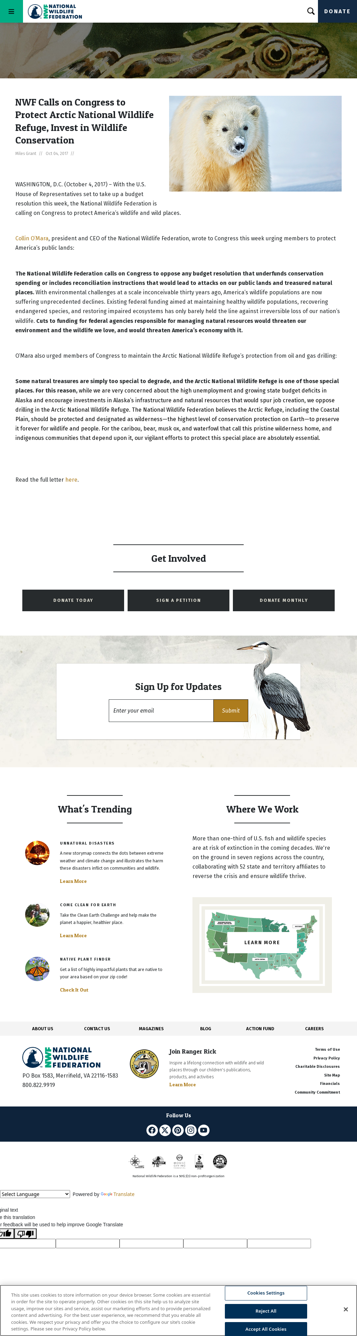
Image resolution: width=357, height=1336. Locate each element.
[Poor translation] (25, 1233)
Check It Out (74, 990)
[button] (230, 710)
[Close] (346, 1309)
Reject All (266, 1311)
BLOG (205, 1028)
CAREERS (314, 1028)
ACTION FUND (260, 1028)
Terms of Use (327, 1049)
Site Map (332, 1075)
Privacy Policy (326, 1058)
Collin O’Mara (31, 238)
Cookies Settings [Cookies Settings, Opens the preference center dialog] (265, 1293)
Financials (330, 1083)
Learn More (73, 881)
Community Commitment (317, 1092)
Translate (118, 1194)
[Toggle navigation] (11, 11)
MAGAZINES (151, 1028)
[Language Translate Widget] (35, 1194)
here (71, 479)
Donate (337, 11)
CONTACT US (97, 1028)
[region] (178, 1310)
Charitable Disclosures (317, 1066)
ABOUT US (42, 1028)
